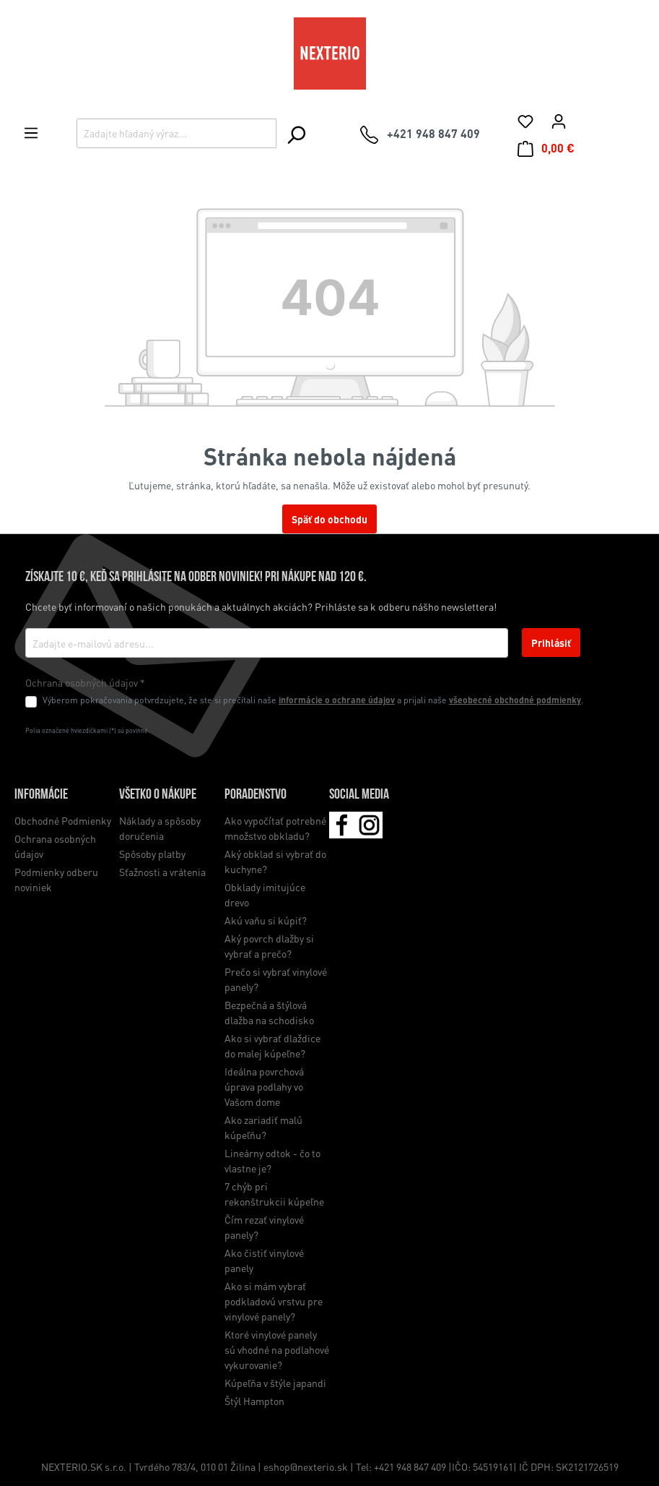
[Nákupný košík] (546, 148)
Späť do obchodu (329, 518)
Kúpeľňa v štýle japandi (275, 1382)
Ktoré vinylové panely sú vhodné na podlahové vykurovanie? (276, 1349)
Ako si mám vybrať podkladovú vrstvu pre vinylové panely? (273, 1301)
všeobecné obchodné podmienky (515, 699)
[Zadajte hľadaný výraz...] (176, 133)
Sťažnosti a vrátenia (162, 871)
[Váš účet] (558, 120)
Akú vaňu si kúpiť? (265, 920)
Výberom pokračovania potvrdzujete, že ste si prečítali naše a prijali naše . (313, 699)
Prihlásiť (551, 642)
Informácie (41, 795)
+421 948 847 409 (410, 1466)
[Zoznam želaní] (525, 120)
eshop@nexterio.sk (306, 1466)
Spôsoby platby (152, 853)
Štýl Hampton (254, 1400)
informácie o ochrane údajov (337, 699)
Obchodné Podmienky (62, 820)
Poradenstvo (255, 795)
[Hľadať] (295, 134)
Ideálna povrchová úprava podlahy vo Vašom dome (264, 1086)
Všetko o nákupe (157, 795)
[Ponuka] (31, 132)
